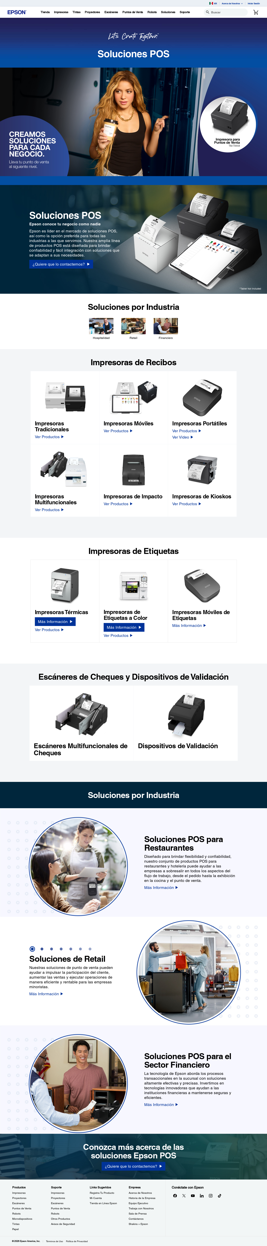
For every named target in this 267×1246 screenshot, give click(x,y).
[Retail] (133, 328)
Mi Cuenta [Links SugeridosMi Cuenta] (96, 1198)
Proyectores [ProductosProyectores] (19, 1198)
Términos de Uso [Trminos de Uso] (54, 1241)
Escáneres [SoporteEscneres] (57, 1203)
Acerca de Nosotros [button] (232, 3)
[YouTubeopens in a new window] (192, 1195)
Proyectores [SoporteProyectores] (58, 1198)
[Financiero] (165, 328)
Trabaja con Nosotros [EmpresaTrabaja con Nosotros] (141, 1208)
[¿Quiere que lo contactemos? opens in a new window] (61, 264)
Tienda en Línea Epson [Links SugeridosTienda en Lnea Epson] (103, 1203)
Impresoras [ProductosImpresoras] (19, 1192)
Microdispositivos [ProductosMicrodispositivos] (22, 1218)
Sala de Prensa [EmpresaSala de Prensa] (138, 1213)
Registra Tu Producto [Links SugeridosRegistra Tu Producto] (102, 1192)
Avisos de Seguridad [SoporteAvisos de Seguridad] (63, 1223)
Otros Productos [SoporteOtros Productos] (60, 1218)
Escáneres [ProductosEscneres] (18, 1203)
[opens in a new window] (219, 1195)
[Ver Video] (182, 437)
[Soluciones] (168, 12)
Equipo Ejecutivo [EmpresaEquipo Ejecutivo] (138, 1203)
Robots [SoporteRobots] (55, 1213)
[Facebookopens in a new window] (175, 1195)
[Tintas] (76, 12)
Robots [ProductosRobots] (16, 1213)
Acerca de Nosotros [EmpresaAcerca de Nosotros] (140, 1192)
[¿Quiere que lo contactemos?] (133, 1166)
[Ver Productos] (49, 436)
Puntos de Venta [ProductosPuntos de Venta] (21, 1208)
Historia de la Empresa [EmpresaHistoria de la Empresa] (142, 1198)
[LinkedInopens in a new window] (201, 1195)
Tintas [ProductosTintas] (15, 1223)
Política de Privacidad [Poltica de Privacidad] (77, 1241)
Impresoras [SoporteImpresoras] (57, 1192)
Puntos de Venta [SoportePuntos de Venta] (60, 1208)
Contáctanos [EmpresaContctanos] (136, 1218)
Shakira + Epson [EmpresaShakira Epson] (138, 1223)
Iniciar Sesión (254, 3)
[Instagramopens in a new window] (210, 1195)
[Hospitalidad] (101, 328)
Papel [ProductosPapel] (15, 1229)
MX (213, 3)
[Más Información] (55, 621)
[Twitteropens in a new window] (184, 1195)
